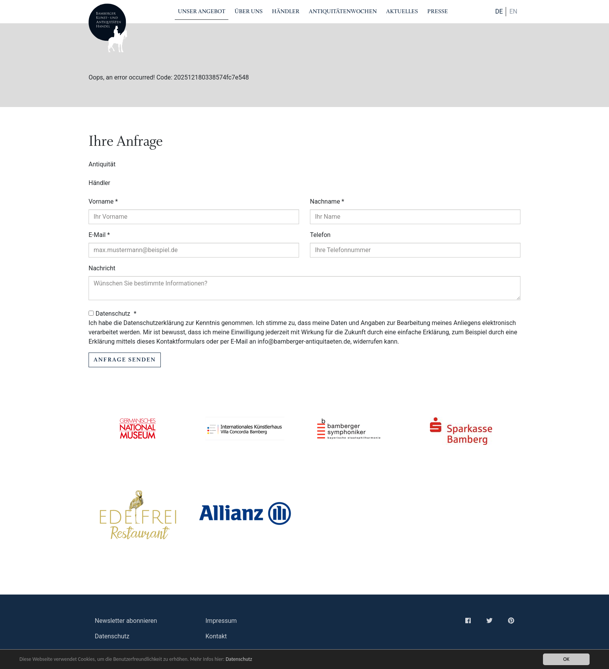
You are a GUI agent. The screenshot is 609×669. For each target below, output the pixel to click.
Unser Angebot (201, 11)
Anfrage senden (125, 359)
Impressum (221, 620)
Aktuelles (402, 11)
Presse (437, 11)
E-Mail (99, 235)
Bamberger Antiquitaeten (108, 27)
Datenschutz (239, 659)
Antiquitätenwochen (343, 11)
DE (499, 11)
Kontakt (216, 636)
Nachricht (102, 268)
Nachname (327, 201)
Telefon (320, 235)
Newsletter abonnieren (126, 620)
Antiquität (102, 164)
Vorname (103, 201)
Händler (285, 11)
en (513, 11)
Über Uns (249, 11)
